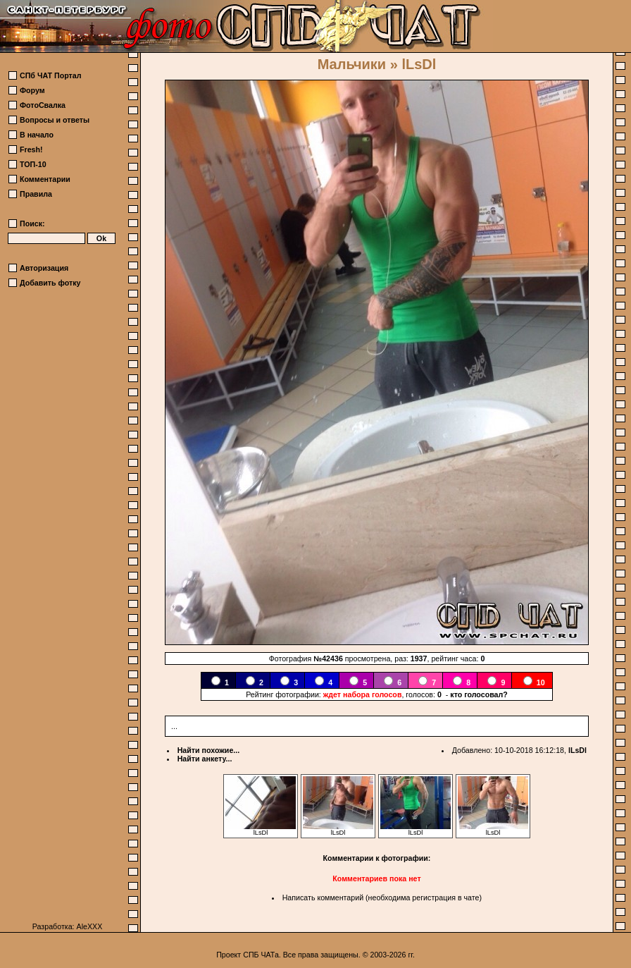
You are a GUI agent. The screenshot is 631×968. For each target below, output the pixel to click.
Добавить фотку (50, 282)
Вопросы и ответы (54, 120)
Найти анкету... (204, 758)
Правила (36, 194)
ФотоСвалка (42, 105)
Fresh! (31, 149)
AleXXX (90, 926)
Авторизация (44, 268)
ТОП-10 (33, 164)
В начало (37, 134)
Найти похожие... (208, 750)
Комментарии (45, 179)
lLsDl (577, 750)
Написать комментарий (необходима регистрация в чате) (382, 897)
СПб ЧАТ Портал (50, 75)
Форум (32, 90)
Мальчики (352, 64)
